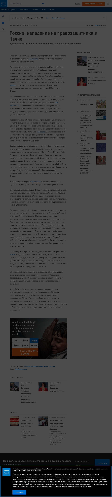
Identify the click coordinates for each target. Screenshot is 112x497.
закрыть (19, 492)
